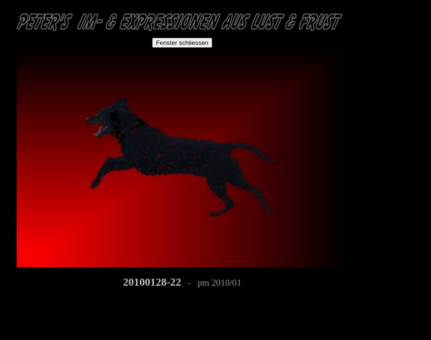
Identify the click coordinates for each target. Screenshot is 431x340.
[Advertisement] (397, 62)
